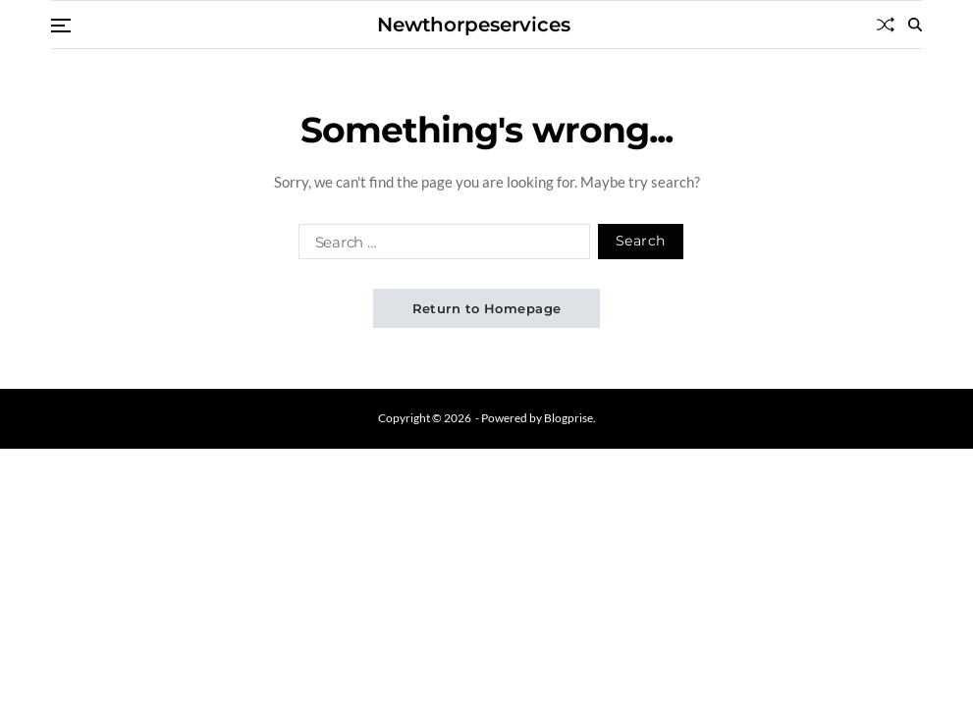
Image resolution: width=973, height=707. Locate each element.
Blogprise (568, 417)
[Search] (915, 24)
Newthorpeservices (473, 24)
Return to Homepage (487, 308)
